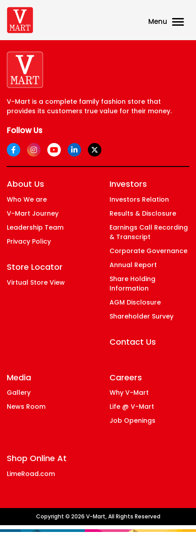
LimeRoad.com (31, 473)
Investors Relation (139, 199)
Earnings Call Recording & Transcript (148, 232)
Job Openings (132, 420)
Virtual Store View (36, 282)
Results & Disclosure (142, 213)
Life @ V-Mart (131, 406)
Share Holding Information (132, 283)
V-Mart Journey (33, 213)
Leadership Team (35, 227)
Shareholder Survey (141, 316)
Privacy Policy (29, 241)
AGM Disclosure (135, 302)
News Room (26, 406)
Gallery (19, 392)
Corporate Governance (148, 250)
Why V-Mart (129, 392)
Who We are (27, 199)
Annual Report (133, 264)
